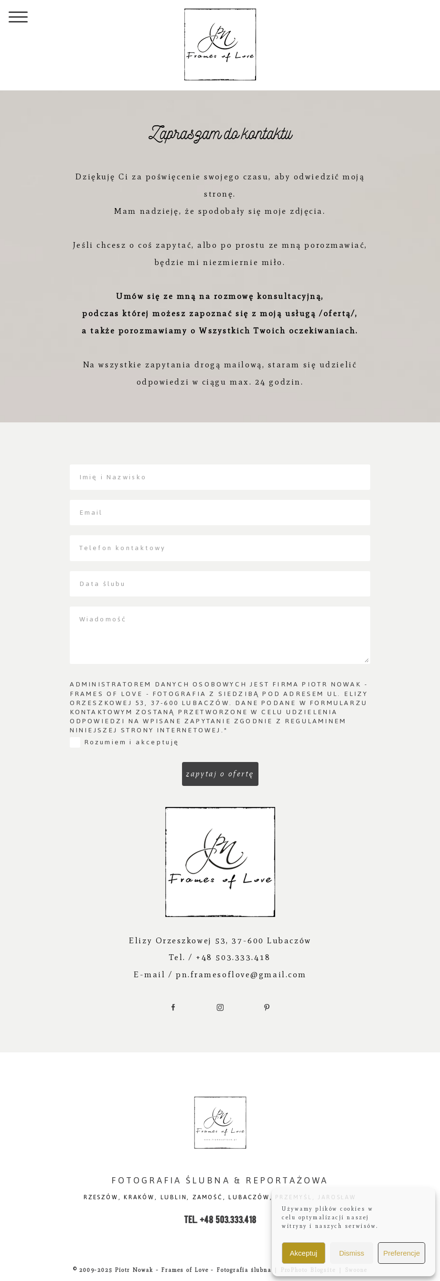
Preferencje (401, 1253)
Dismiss (352, 1253)
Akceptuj (304, 1253)
